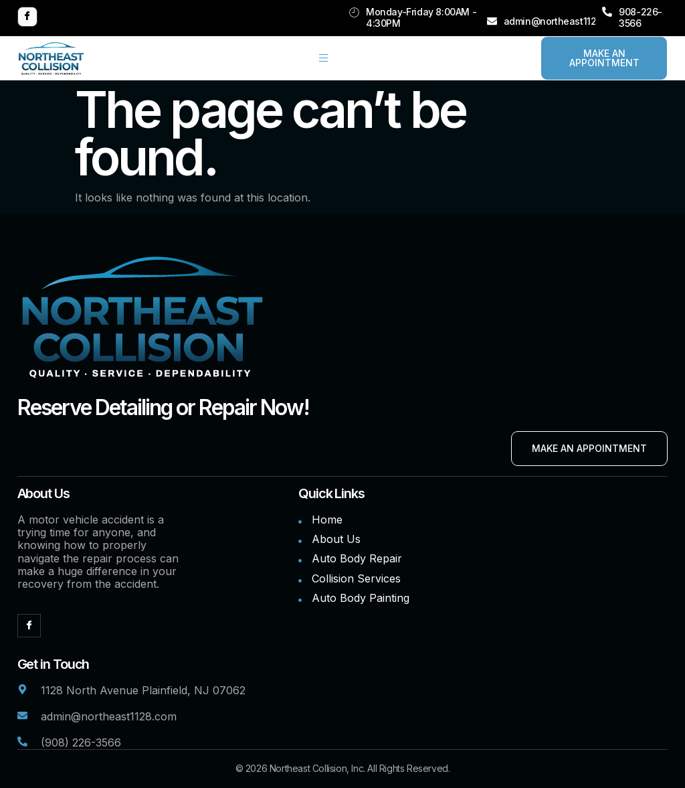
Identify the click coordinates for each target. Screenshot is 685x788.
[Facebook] (27, 17)
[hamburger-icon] (323, 58)
